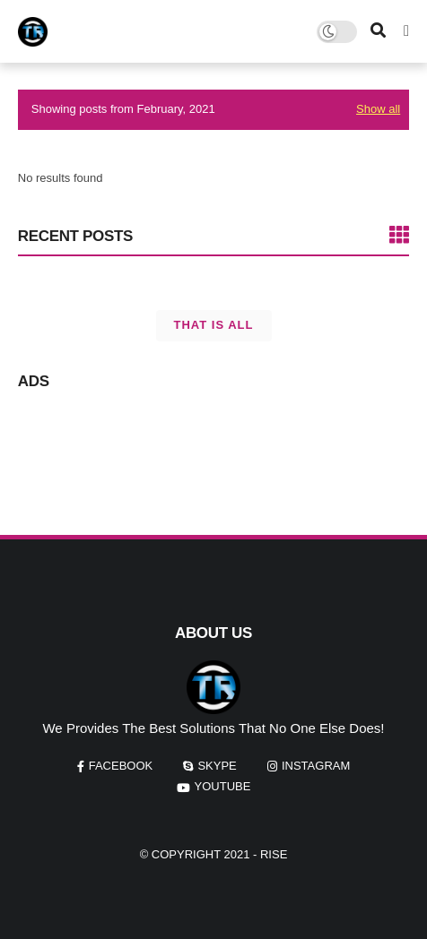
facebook (121, 765)
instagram (316, 765)
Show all (378, 109)
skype (216, 765)
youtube (223, 786)
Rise (273, 854)
